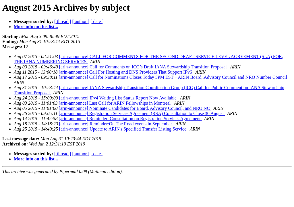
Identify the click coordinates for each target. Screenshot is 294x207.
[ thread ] (62, 21)
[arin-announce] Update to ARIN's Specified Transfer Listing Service (123, 128)
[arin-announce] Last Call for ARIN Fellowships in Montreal (115, 103)
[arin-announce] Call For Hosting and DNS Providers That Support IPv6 (126, 72)
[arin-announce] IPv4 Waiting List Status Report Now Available (118, 97)
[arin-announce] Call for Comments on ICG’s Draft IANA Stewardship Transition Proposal (143, 66)
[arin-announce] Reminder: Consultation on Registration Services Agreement (130, 118)
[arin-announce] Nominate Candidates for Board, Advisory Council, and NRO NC (135, 108)
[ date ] (96, 21)
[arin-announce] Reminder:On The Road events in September (116, 123)
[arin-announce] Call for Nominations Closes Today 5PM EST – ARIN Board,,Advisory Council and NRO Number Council (173, 77)
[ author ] (81, 21)
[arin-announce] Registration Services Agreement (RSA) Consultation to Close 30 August (142, 113)
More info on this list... (36, 26)
